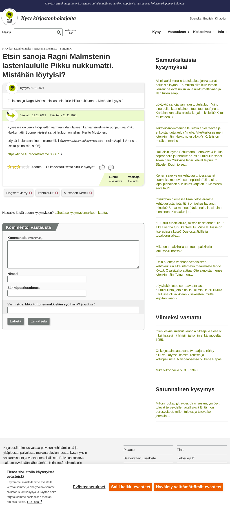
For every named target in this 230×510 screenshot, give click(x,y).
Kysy (156, 32)
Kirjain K (66, 48)
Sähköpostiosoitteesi (23, 288)
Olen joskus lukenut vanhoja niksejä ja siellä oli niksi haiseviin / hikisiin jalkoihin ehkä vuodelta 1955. (189, 335)
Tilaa (180, 450)
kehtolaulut (45, 193)
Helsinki (133, 181)
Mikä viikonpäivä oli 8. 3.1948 (176, 370)
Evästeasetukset (89, 487)
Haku (6, 32)
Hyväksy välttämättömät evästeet (188, 487)
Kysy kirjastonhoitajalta (16, 48)
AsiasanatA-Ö (70, 32)
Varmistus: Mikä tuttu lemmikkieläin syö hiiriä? (43, 304)
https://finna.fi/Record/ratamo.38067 (33, 154)
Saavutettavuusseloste (140, 458)
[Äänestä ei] (111, 168)
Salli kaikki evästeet (130, 487)
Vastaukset (177, 32)
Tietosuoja (184, 458)
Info (221, 32)
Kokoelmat (202, 32)
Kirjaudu (220, 18)
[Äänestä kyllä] (102, 167)
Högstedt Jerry (16, 193)
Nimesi (12, 274)
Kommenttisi (17, 238)
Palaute (129, 450)
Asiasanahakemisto (45, 48)
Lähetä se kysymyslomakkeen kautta (81, 212)
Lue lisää (33, 502)
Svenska (195, 18)
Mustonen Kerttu (76, 193)
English (208, 18)
